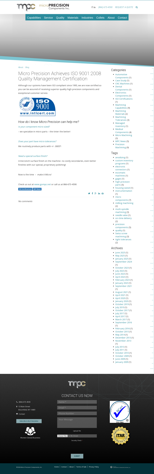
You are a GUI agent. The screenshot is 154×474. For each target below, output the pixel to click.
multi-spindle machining (122, 211)
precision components (121, 226)
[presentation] (63, 447)
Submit (77, 456)
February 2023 (122, 279)
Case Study (120, 80)
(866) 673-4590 (105, 7)
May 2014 (120, 334)
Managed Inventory (120, 125)
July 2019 (120, 307)
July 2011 (120, 349)
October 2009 (122, 356)
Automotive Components (121, 76)
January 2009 (122, 362)
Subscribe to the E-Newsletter (29, 421)
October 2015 (122, 331)
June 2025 (120, 252)
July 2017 (120, 313)
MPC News (37, 189)
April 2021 (120, 295)
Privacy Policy (94, 467)
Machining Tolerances (120, 119)
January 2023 (122, 283)
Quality (60, 17)
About (111, 17)
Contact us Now (77, 396)
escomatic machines (120, 174)
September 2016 (123, 322)
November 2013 (123, 340)
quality (118, 230)
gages (118, 178)
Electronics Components (121, 94)
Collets (100, 17)
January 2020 (122, 301)
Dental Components (121, 88)
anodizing (120, 157)
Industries (87, 17)
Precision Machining (120, 146)
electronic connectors (121, 168)
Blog (27, 67)
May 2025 (120, 255)
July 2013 (120, 346)
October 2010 (122, 352)
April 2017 (120, 316)
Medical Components (121, 131)
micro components (121, 198)
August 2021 (121, 292)
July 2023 (120, 270)
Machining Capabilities (121, 106)
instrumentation (123, 190)
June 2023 (120, 273)
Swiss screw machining (121, 235)
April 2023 (120, 276)
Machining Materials (120, 112)
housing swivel (122, 187)
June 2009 (120, 358)
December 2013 (123, 337)
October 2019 (122, 304)
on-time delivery (123, 218)
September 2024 (123, 261)
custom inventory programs (124, 162)
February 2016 (122, 328)
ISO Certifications (25, 189)
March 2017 (121, 319)
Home (56, 467)
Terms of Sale (81, 467)
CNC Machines (122, 83)
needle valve (121, 215)
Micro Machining (123, 135)
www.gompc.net (42, 184)
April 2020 (120, 298)
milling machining (124, 203)
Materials (73, 17)
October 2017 (122, 310)
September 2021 (123, 286)
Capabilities (34, 17)
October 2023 (122, 267)
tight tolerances (123, 239)
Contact (122, 17)
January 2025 (122, 258)
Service (48, 17)
